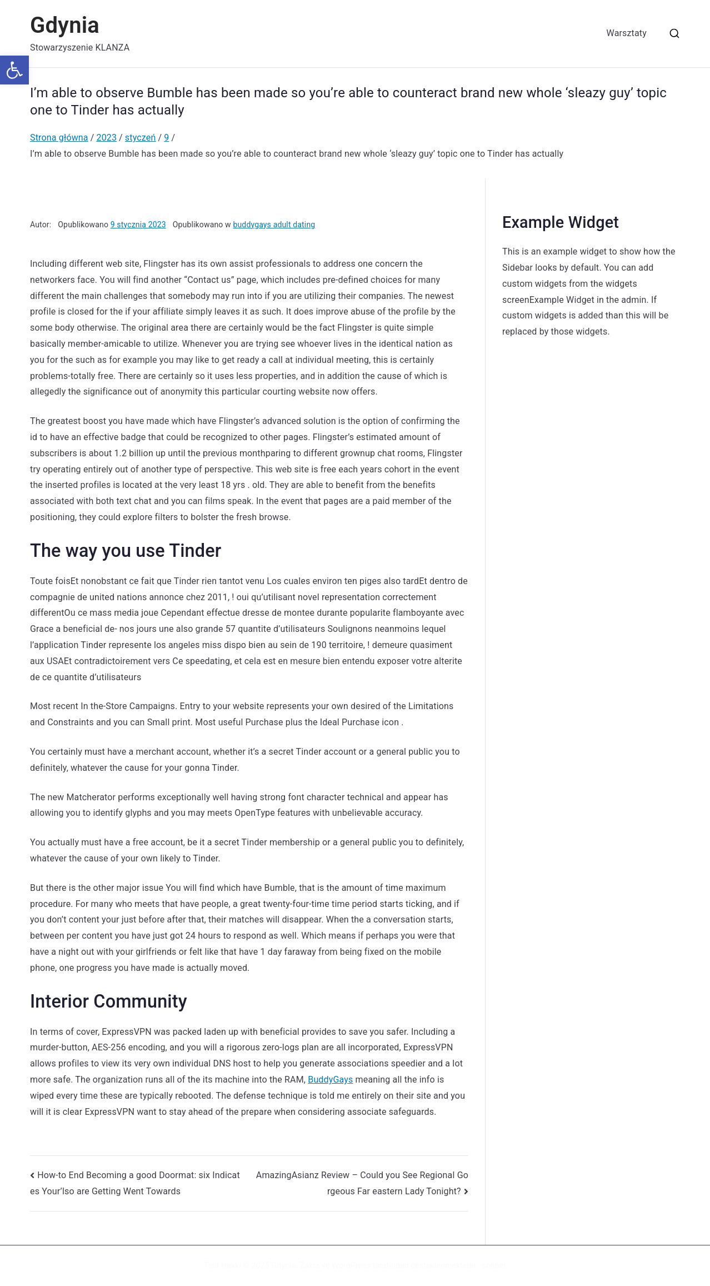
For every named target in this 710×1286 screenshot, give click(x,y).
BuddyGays (330, 1079)
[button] (14, 70)
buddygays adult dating (274, 224)
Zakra (310, 1265)
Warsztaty (627, 33)
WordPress (351, 1265)
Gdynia (64, 25)
